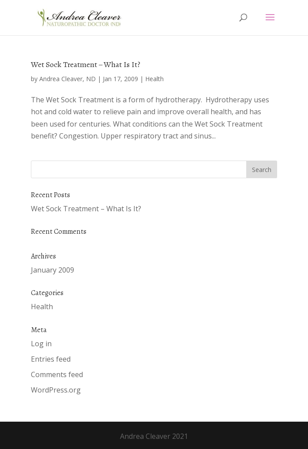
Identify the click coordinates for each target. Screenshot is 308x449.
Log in (41, 343)
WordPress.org (56, 390)
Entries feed (51, 359)
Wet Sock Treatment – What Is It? (85, 64)
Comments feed (57, 374)
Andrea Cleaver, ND (67, 79)
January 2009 (52, 270)
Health (154, 79)
